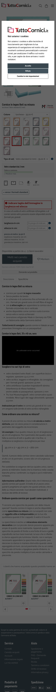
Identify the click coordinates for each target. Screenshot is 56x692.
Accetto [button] (28, 66)
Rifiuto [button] (28, 71)
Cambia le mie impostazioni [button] (28, 76)
